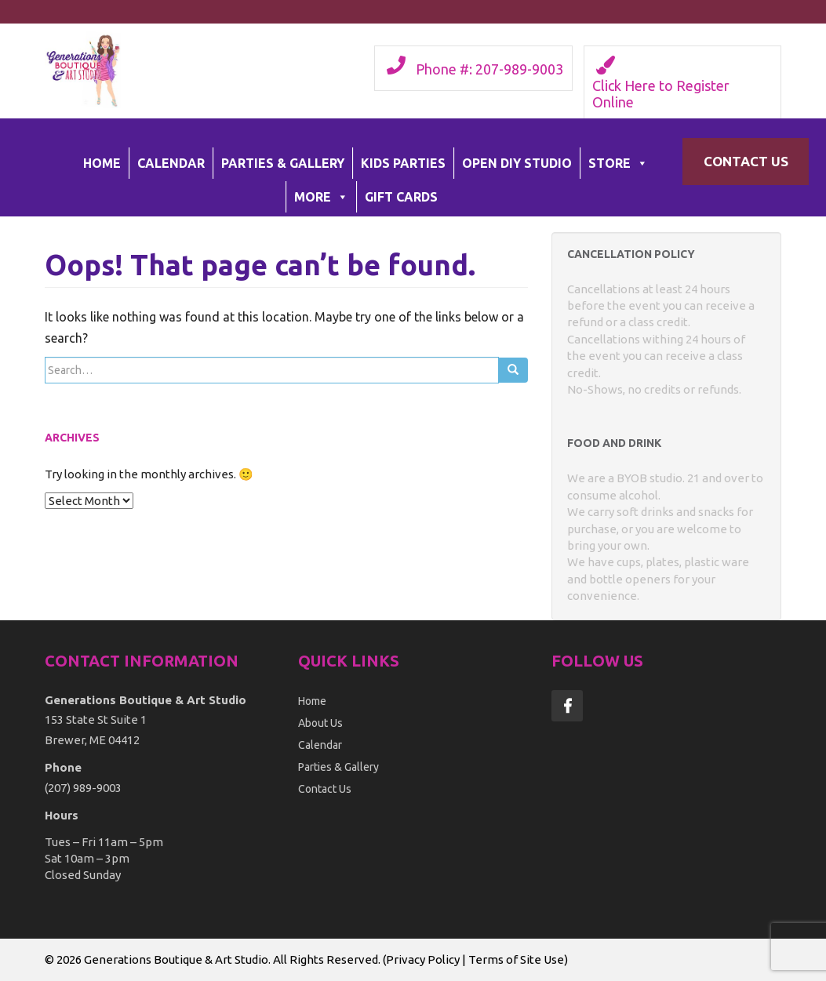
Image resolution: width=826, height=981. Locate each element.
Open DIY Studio (517, 163)
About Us (320, 723)
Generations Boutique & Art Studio (176, 959)
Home (102, 163)
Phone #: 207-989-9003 (489, 69)
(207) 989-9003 (83, 787)
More (321, 197)
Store (618, 163)
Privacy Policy (423, 959)
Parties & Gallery (282, 163)
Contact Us (746, 161)
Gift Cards (401, 197)
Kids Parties (403, 163)
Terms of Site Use (516, 959)
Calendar (171, 163)
